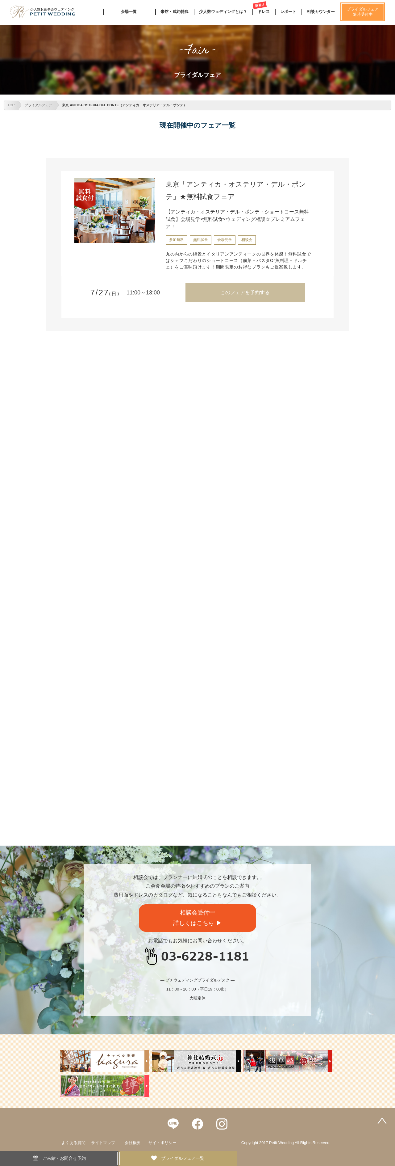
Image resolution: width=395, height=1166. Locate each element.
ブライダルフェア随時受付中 (363, 12)
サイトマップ (103, 1142)
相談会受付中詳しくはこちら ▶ (197, 918)
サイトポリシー (162, 1142)
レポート (288, 11)
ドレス (264, 11)
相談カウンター (321, 11)
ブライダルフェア (38, 105)
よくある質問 (73, 1142)
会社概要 (133, 1142)
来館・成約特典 (174, 11)
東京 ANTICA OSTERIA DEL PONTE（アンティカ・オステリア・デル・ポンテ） (124, 105)
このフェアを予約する (245, 292)
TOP (11, 105)
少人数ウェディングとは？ (223, 11)
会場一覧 (129, 11)
